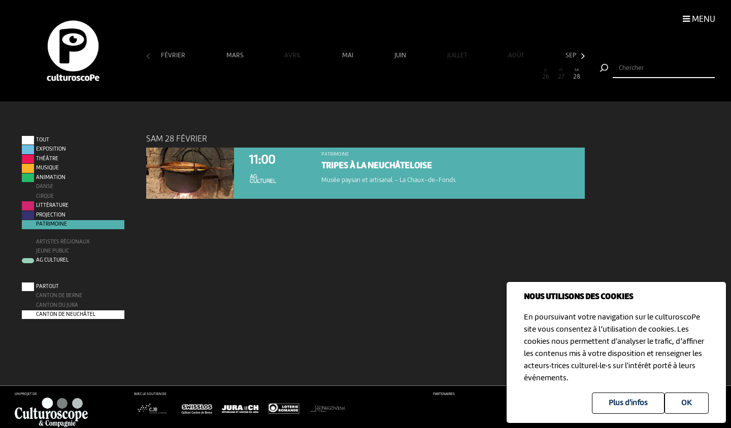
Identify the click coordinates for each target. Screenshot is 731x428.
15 (373, 74)
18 (420, 74)
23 (498, 74)
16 (388, 74)
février (174, 55)
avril (293, 55)
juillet (458, 55)
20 (451, 74)
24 (514, 74)
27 (561, 74)
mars (235, 55)
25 (530, 74)
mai (348, 55)
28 (576, 74)
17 (404, 74)
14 (357, 74)
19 (436, 74)
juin (401, 55)
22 (482, 74)
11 (310, 74)
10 (295, 74)
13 (342, 74)
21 (467, 74)
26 (545, 74)
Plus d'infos (628, 403)
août (517, 55)
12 (326, 74)
